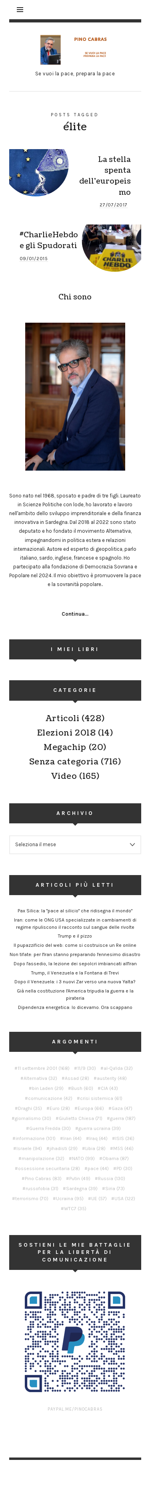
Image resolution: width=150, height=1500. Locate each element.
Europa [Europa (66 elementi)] (91, 1108)
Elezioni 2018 (66, 733)
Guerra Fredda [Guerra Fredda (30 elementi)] (50, 1128)
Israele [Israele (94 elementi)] (29, 1148)
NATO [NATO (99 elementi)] (83, 1158)
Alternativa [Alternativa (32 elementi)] (40, 1078)
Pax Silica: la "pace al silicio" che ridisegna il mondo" (75, 911)
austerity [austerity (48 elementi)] (112, 1078)
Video (64, 776)
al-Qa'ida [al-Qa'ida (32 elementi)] (118, 1068)
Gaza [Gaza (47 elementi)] (122, 1108)
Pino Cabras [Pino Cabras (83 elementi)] (43, 1178)
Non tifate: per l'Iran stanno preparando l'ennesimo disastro (75, 954)
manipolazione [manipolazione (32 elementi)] (43, 1158)
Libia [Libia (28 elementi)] (95, 1148)
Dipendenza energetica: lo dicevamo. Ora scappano (75, 1007)
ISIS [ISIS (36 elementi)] (124, 1138)
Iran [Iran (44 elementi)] (72, 1138)
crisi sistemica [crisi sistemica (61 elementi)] (101, 1098)
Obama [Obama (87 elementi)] (115, 1158)
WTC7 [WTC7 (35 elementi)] (75, 1208)
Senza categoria (64, 762)
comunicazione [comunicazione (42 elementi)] (50, 1098)
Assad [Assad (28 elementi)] (77, 1078)
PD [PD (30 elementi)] (124, 1168)
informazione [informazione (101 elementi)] (36, 1138)
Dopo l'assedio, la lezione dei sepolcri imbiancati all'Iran (75, 963)
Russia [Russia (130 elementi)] (111, 1178)
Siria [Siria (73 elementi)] (115, 1188)
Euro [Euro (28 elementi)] (60, 1108)
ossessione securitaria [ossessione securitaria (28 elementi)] (49, 1168)
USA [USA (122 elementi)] (124, 1198)
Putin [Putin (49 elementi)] (79, 1178)
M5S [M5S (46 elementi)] (123, 1148)
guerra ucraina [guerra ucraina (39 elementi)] (99, 1128)
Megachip (65, 747)
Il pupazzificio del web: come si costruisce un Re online (75, 945)
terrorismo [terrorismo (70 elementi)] (31, 1198)
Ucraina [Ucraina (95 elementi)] (70, 1198)
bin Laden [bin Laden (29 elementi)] (48, 1088)
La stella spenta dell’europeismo (105, 176)
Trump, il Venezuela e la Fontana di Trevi (75, 973)
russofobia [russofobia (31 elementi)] (42, 1188)
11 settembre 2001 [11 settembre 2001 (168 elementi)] (44, 1068)
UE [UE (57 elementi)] (99, 1198)
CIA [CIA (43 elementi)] (109, 1088)
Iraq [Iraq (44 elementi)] (98, 1138)
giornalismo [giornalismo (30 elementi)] (33, 1118)
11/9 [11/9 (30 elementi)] (86, 1068)
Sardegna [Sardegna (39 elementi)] (82, 1188)
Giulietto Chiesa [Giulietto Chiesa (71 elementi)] (80, 1118)
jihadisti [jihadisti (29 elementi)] (64, 1148)
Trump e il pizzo (75, 936)
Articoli (63, 718)
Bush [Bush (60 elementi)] (82, 1088)
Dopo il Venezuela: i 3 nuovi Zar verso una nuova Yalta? (75, 982)
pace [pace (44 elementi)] (98, 1168)
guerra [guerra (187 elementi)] (123, 1118)
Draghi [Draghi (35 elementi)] (30, 1108)
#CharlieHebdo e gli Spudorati (49, 240)
